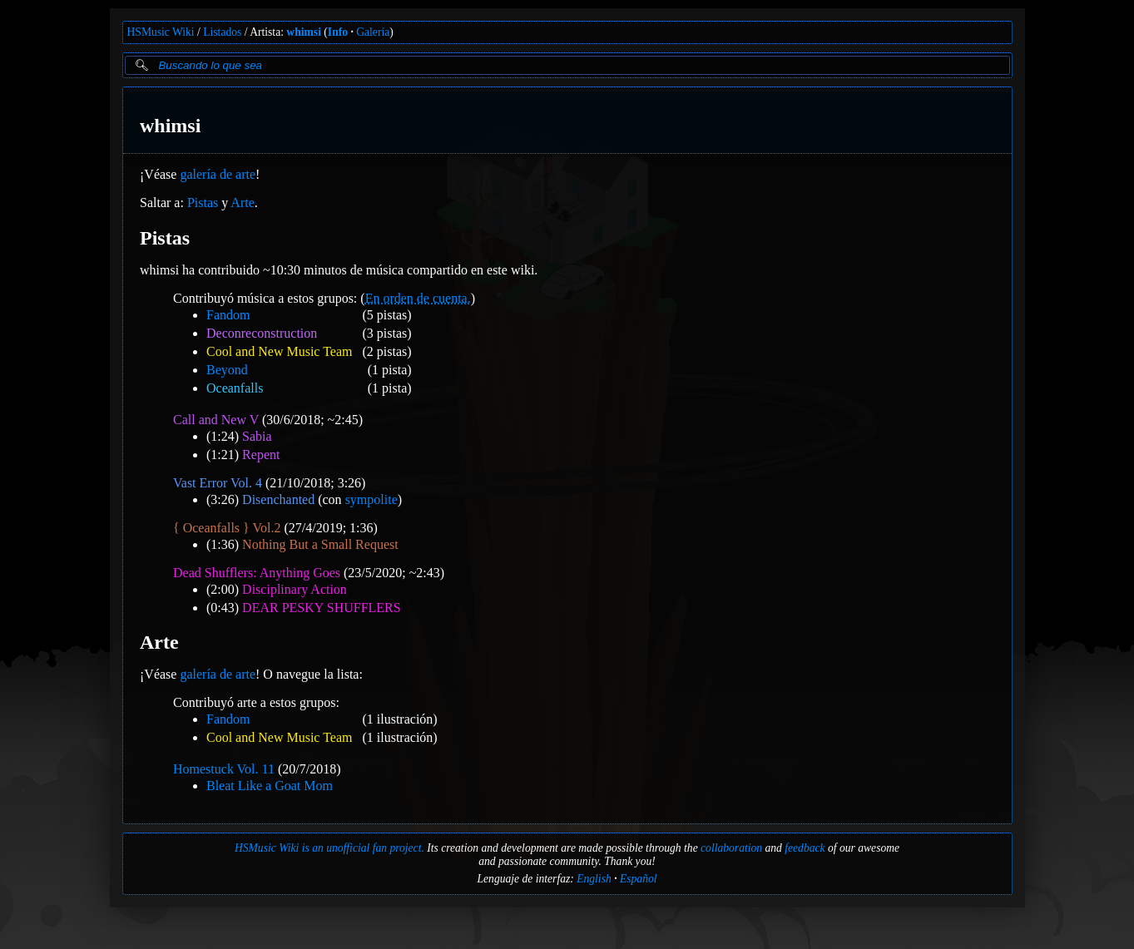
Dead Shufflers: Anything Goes (256, 573)
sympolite (370, 499)
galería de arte (217, 174)
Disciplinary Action (294, 589)
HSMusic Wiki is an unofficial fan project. (329, 848)
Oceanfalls (234, 388)
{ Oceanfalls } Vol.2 (226, 528)
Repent (261, 454)
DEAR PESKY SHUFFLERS (321, 608)
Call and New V (216, 420)
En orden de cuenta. (417, 298)
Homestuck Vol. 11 (224, 769)
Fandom (228, 315)
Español (638, 878)
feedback (805, 848)
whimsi (303, 32)
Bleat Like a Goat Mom (269, 785)
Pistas (201, 202)
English (594, 878)
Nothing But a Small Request (320, 544)
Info (338, 32)
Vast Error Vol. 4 (217, 483)
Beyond (227, 370)
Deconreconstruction (261, 333)
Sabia (257, 436)
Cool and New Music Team (279, 351)
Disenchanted (278, 499)
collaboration (731, 848)
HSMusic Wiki (161, 32)
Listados (222, 32)
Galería (372, 32)
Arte (242, 202)
